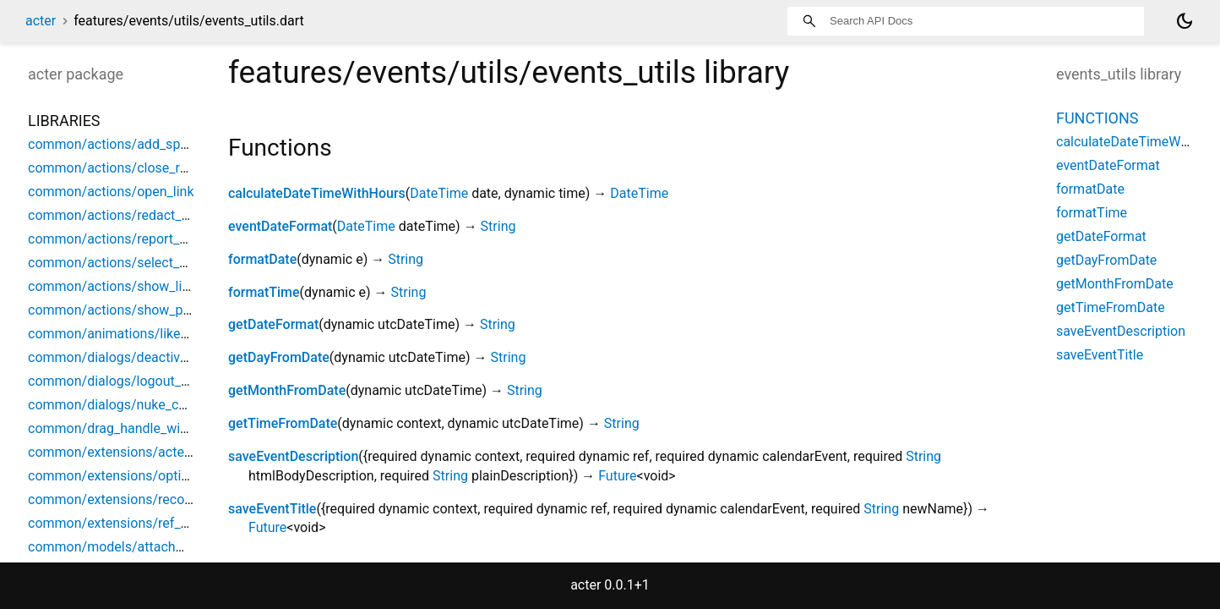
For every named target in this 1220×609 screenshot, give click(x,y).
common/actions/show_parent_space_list (154, 310)
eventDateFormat (280, 226)
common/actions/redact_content (127, 215)
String (498, 226)
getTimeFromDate (282, 423)
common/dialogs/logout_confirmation (142, 381)
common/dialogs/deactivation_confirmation (160, 357)
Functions (1097, 118)
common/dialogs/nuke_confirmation (138, 405)
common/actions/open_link (111, 192)
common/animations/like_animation (137, 334)
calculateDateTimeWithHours (317, 193)
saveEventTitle (272, 509)
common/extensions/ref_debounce (134, 523)
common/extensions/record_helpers (137, 499)
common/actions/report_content (126, 239)
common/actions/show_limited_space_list (155, 286)
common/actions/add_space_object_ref (148, 144)
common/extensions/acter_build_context (151, 452)
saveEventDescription (293, 456)
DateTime (439, 193)
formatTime (264, 292)
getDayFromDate (279, 357)
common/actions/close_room (117, 168)
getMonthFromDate (287, 390)
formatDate (262, 259)
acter (40, 21)
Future (617, 476)
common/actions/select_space (121, 263)
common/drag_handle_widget (117, 428)
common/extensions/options (116, 476)
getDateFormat (273, 324)
